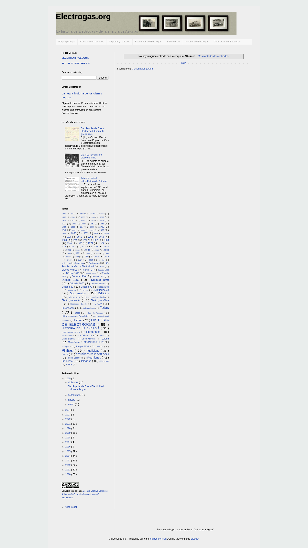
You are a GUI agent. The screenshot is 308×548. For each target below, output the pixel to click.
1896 (102, 214)
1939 (102, 227)
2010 (86, 256)
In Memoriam (173, 41)
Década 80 (103, 287)
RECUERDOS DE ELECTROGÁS (92, 354)
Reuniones (94, 357)
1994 (88, 253)
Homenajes (94, 331)
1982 (78, 250)
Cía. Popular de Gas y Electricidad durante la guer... (86, 388)
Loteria (105, 338)
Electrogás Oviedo (79, 304)
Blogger (195, 538)
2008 (76, 257)
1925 (92, 220)
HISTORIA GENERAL (71, 332)
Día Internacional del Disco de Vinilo (91, 156)
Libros (102, 335)
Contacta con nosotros (92, 41)
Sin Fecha (68, 361)
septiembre (74, 395)
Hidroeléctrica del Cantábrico (76, 316)
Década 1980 (97, 283)
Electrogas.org (83, 16)
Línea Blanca (69, 339)
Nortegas (66, 346)
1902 (73, 217)
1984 (88, 250)
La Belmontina (85, 335)
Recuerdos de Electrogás (148, 41)
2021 (101, 260)
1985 (97, 250)
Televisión (86, 361)
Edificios (103, 293)
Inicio (183, 63)
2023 (68, 414)
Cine (102, 266)
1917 (102, 217)
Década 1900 (91, 273)
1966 (85, 240)
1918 (64, 220)
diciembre (73, 382)
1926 (102, 220)
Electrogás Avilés (72, 300)
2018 (68, 437)
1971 (91, 243)
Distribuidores (101, 290)
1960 (69, 237)
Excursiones (68, 308)
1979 (96, 246)
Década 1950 (71, 279)
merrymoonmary (158, 538)
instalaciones (67, 335)
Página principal (66, 41)
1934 (64, 227)
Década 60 (68, 286)
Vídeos (69, 364)
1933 (102, 223)
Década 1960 (100, 279)
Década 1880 (103, 270)
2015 (91, 260)
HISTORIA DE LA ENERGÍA (81, 328)
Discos (85, 290)
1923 (73, 220)
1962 (91, 236)
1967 (95, 240)
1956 (74, 233)
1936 (73, 227)
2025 (68, 378)
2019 (68, 433)
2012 (106, 256)
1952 (102, 230)
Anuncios (79, 263)
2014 (80, 260)
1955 (64, 233)
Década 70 (87, 286)
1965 (75, 240)
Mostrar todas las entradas (213, 56)
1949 (83, 230)
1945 (74, 230)
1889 (82, 213)
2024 (68, 410)
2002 (68, 257)
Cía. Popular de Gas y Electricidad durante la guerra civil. (92, 131)
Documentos (79, 293)
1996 (97, 253)
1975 (64, 246)
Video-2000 (104, 361)
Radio (65, 354)
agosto (72, 399)
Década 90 (72, 290)
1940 (64, 230)
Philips (68, 350)
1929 (74, 224)
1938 (92, 227)
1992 (78, 253)
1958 (96, 233)
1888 (73, 214)
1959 (106, 233)
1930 (83, 224)
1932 (92, 223)
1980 (106, 246)
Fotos (104, 308)
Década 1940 (98, 276)
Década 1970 (77, 283)
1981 (69, 250)
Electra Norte (75, 297)
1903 (83, 217)
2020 (68, 428)
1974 (102, 243)
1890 (93, 213)
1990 (69, 253)
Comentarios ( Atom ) (143, 68)
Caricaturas (94, 263)
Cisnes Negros (70, 269)
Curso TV (88, 270)
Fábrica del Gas (88, 308)
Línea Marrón (89, 339)
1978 (84, 246)
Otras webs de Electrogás (227, 41)
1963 (102, 237)
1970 (80, 243)
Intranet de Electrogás (196, 41)
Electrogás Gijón (100, 300)
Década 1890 (73, 273)
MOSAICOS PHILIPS (94, 342)
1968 (106, 240)
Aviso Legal (71, 507)
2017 (68, 442)
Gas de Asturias (96, 313)
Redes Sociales (74, 358)
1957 (85, 233)
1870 (64, 214)
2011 (97, 256)
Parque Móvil (83, 346)
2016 (68, 446)
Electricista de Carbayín (95, 297)
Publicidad (93, 350)
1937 (82, 227)
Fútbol (77, 313)
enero (71, 404)
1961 (80, 237)
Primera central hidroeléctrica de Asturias (94, 179)
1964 (65, 240)
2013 (69, 260)
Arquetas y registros (119, 41)
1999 (107, 253)
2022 (68, 419)
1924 (83, 220)
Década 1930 (79, 276)
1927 (64, 223)
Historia (78, 320)
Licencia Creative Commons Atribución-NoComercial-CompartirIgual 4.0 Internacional (84, 494)
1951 (92, 230)
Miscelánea (73, 342)
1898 (64, 217)
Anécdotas (66, 263)
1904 (92, 217)
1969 (69, 243)
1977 (74, 247)
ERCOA (98, 304)
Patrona (100, 346)
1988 (106, 250)
